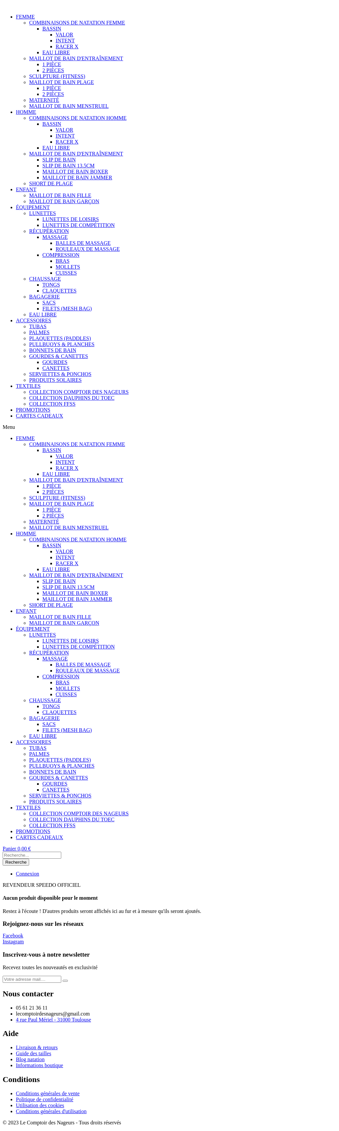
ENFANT (26, 189)
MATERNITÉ (44, 100)
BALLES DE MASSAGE (83, 243)
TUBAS (37, 326)
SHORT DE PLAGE (51, 183)
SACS (49, 302)
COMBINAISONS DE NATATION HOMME (77, 118)
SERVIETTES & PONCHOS (60, 374)
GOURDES (55, 362)
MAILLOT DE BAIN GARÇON (64, 201)
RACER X (67, 46)
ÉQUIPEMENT (33, 207)
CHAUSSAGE (45, 279)
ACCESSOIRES (33, 320)
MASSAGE (55, 237)
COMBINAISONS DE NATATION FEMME (77, 22)
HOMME (26, 112)
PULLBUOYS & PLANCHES (61, 344)
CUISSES (66, 273)
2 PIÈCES (53, 70)
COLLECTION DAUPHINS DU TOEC (72, 398)
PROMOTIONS (33, 410)
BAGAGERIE (44, 296)
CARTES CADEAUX (39, 416)
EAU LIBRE (56, 52)
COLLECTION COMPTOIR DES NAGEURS (79, 392)
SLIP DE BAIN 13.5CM (68, 165)
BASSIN (51, 28)
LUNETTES (42, 213)
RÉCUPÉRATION (49, 231)
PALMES (39, 332)
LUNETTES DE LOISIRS (70, 219)
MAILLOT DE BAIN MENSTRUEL (69, 106)
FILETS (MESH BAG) (67, 308)
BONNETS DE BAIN (52, 350)
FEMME (25, 17)
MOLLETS (68, 267)
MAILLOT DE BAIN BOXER (75, 171)
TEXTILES (28, 386)
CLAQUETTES (59, 291)
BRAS (63, 261)
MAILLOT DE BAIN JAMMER (77, 177)
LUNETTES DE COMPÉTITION (78, 225)
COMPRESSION (60, 255)
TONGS (51, 285)
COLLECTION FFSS (52, 404)
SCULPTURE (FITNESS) (57, 76)
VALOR (64, 34)
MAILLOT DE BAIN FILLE (60, 195)
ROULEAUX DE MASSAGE (88, 249)
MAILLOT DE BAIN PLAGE (61, 82)
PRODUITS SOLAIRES (55, 380)
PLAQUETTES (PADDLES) (60, 338)
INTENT (65, 40)
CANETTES (56, 368)
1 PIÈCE (51, 64)
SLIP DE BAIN (59, 159)
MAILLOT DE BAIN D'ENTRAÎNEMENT (76, 58)
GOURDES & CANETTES (58, 356)
